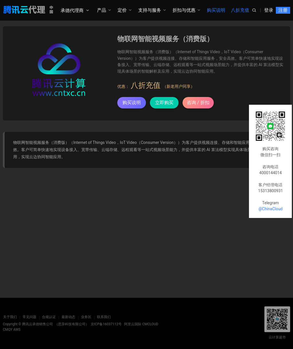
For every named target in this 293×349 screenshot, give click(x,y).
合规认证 (49, 317)
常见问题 (29, 317)
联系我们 (103, 317)
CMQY (8, 330)
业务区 (86, 317)
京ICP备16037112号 (106, 324)
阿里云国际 (132, 324)
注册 (283, 10)
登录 (268, 10)
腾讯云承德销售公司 (37, 324)
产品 (101, 10)
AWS (17, 330)
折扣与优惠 (184, 10)
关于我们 (10, 317)
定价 (122, 10)
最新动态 (68, 317)
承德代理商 (72, 10)
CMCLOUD (150, 324)
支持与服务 (149, 10)
